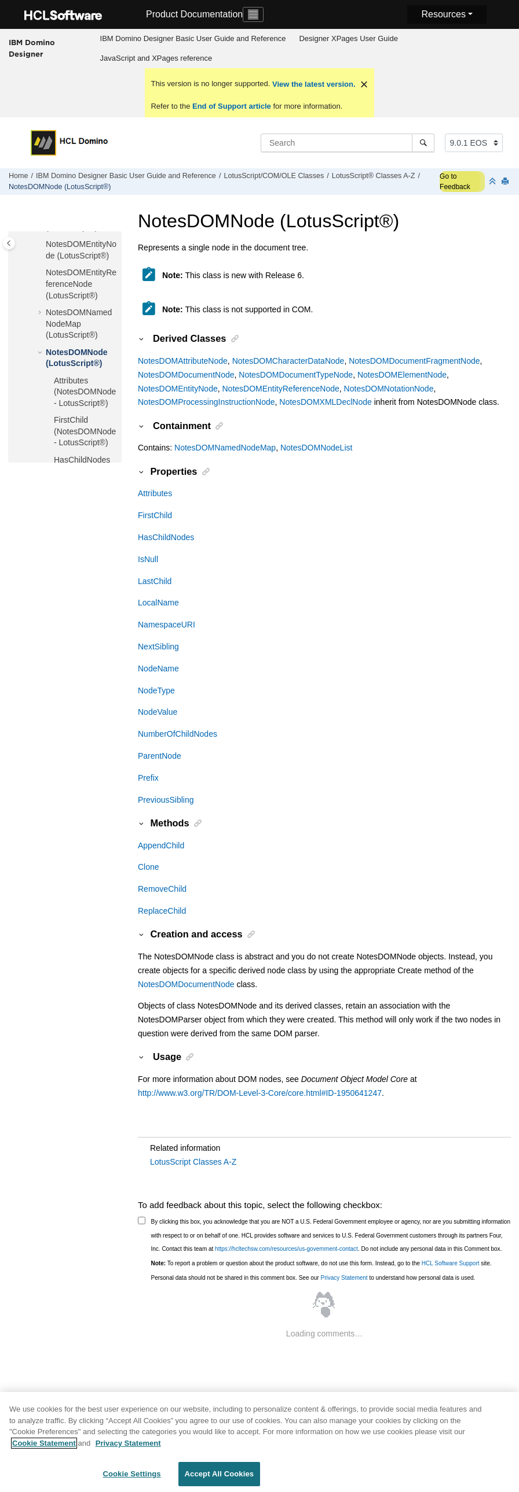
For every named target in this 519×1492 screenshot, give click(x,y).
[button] (41, 244)
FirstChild (155, 515)
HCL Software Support (451, 1263)
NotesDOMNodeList (316, 447)
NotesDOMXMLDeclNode (325, 402)
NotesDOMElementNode (402, 374)
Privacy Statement (343, 1278)
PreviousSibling (166, 799)
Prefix (148, 777)
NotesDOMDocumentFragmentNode (414, 360)
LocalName (158, 602)
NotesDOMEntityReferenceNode (280, 388)
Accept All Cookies (219, 1479)
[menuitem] (193, 39)
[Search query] (347, 143)
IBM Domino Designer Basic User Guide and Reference (193, 38)
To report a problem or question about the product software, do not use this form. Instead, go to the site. (321, 1263)
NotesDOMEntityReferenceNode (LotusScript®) (81, 284)
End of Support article (231, 106)
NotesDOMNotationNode (389, 388)
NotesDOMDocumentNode (186, 374)
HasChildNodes (166, 537)
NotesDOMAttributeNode (183, 360)
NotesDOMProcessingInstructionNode (206, 402)
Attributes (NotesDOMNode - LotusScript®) (85, 392)
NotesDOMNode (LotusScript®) (60, 187)
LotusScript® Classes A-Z (373, 176)
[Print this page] (506, 182)
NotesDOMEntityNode (178, 388)
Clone (148, 866)
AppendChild (161, 845)
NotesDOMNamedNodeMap (225, 447)
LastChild (154, 581)
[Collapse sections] (493, 182)
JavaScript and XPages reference (156, 58)
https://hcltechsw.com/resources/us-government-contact (286, 1249)
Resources (443, 14)
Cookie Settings (131, 1479)
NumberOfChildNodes (177, 733)
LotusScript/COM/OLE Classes (274, 176)
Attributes (155, 493)
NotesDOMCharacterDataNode (288, 360)
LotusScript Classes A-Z (193, 1161)
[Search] (423, 143)
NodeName (158, 668)
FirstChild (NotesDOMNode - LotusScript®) (85, 431)
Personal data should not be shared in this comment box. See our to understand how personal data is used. (313, 1278)
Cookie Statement (44, 1447)
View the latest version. (312, 84)
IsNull (148, 559)
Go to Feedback (455, 181)
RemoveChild (162, 888)
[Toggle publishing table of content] (9, 243)
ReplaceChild (162, 910)
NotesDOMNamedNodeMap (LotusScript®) (79, 323)
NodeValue (157, 712)
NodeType (156, 690)
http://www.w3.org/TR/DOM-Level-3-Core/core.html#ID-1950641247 (260, 1093)
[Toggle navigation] (253, 14)
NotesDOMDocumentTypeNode (296, 374)
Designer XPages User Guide (348, 38)
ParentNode (159, 755)
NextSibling (158, 646)
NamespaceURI (166, 624)
